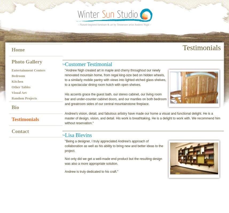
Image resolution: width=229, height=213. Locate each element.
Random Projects (24, 98)
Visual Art (19, 93)
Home (18, 50)
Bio (15, 107)
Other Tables (21, 87)
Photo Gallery (27, 62)
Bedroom (18, 76)
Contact (20, 131)
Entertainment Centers (28, 70)
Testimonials (25, 119)
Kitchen (17, 81)
